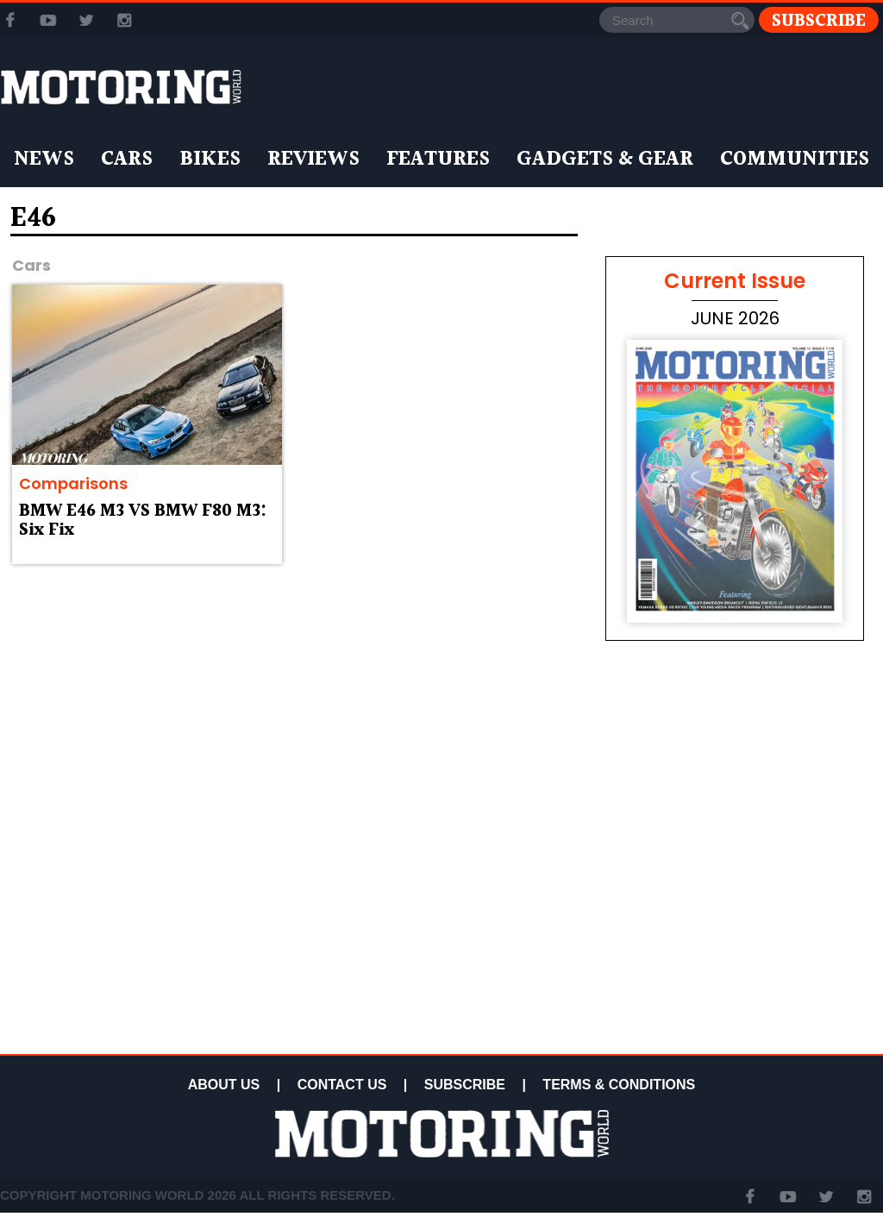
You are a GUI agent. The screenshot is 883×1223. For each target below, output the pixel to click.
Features (438, 159)
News (44, 159)
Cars (127, 159)
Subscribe (819, 20)
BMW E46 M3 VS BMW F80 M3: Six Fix (142, 521)
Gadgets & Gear (605, 159)
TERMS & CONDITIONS (618, 1084)
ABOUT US (224, 1084)
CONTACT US (342, 1084)
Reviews (313, 159)
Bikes (210, 159)
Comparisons (73, 483)
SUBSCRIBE (464, 1084)
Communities (794, 159)
